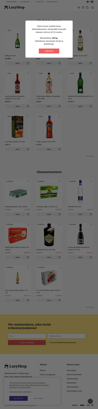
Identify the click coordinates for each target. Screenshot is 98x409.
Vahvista (49, 51)
